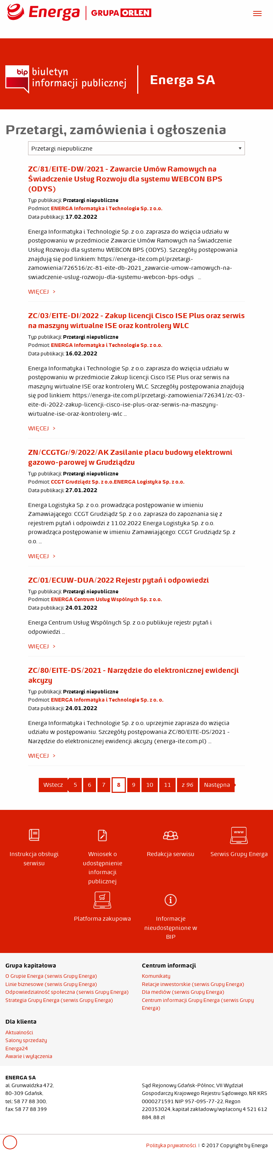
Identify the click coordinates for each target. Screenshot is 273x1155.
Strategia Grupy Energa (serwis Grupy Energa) (59, 1000)
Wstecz (53, 784)
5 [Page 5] (75, 784)
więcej (38, 291)
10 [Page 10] (149, 784)
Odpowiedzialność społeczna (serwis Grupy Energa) (67, 992)
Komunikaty (156, 976)
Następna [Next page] (219, 784)
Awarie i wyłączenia (28, 1056)
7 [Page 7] (104, 784)
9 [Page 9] (133, 784)
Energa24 (16, 1048)
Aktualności (19, 1032)
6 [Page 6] (89, 784)
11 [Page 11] (167, 784)
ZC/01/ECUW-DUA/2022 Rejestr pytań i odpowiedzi (118, 579)
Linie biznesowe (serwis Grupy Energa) (51, 984)
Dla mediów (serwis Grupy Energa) (183, 992)
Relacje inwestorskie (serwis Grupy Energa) (193, 984)
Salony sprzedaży (26, 1040)
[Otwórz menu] (257, 12)
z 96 (187, 784)
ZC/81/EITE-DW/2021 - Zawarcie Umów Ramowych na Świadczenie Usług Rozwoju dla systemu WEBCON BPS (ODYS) (125, 178)
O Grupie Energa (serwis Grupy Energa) (51, 976)
